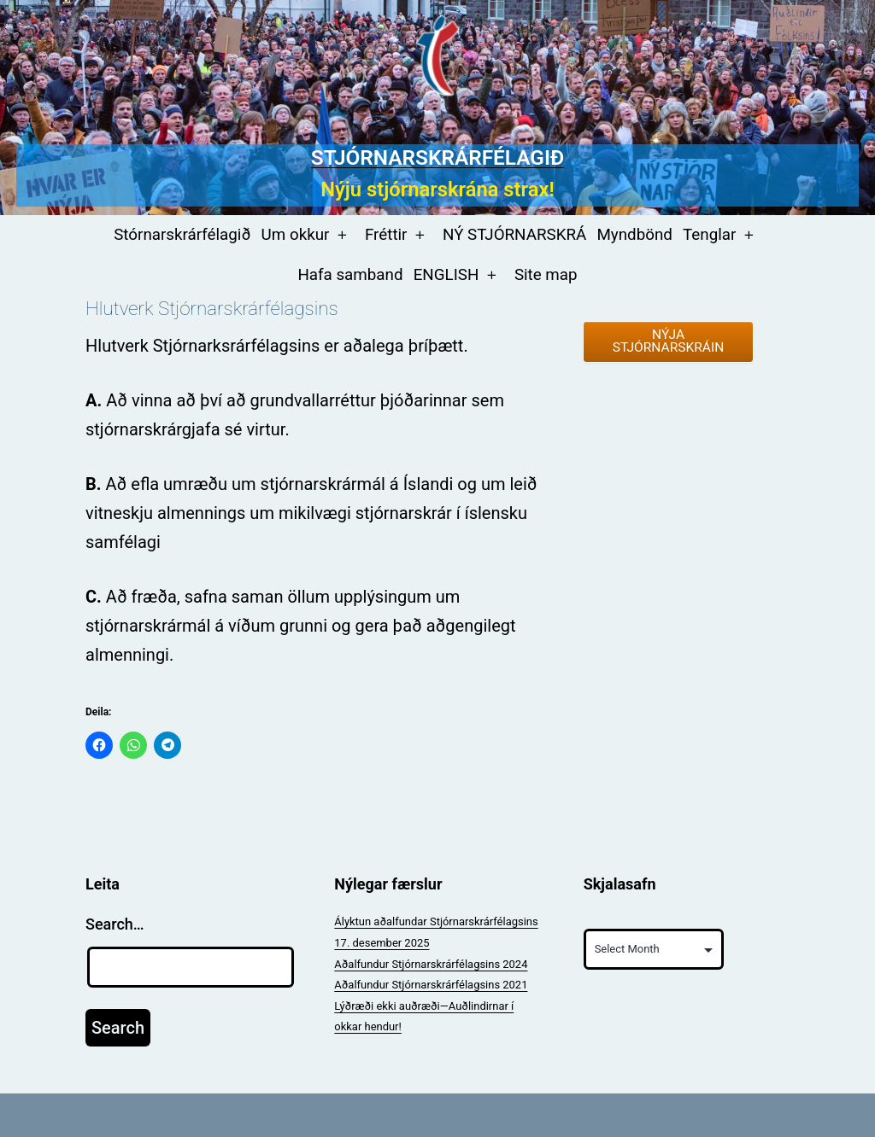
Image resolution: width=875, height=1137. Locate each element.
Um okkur (295, 234)
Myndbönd (634, 234)
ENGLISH (446, 274)
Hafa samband (349, 274)
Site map (546, 274)
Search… (114, 924)
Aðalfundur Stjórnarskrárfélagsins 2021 (430, 984)
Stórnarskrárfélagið (182, 234)
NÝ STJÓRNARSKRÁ (514, 234)
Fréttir (386, 234)
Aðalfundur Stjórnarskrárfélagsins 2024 (430, 964)
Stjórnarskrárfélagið (437, 157)
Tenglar (709, 234)
